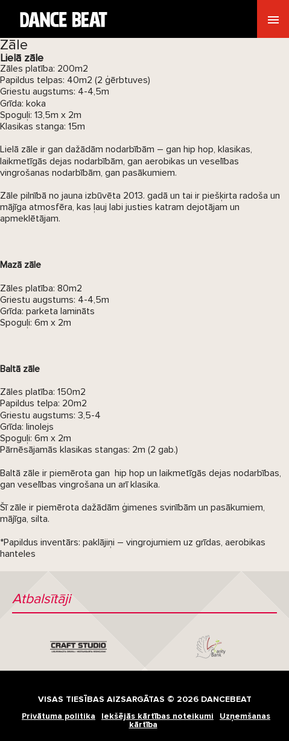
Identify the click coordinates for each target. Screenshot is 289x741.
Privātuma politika (58, 716)
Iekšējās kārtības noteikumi (157, 716)
